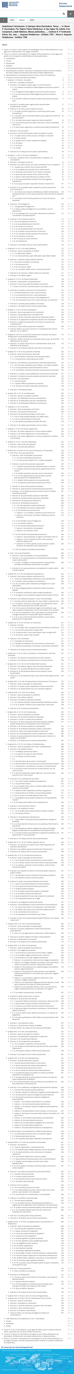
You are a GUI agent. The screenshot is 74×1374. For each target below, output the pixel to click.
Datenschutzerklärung (44, 1350)
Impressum (32, 1350)
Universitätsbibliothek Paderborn (16, 1350)
